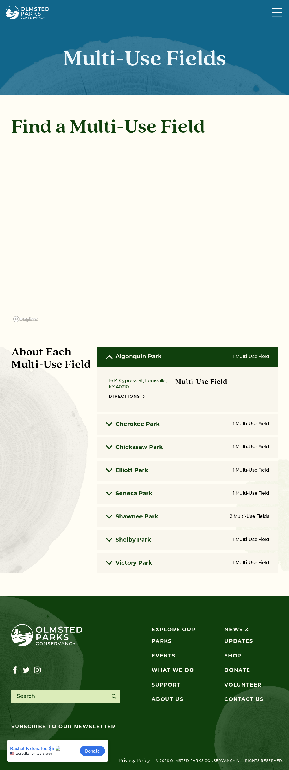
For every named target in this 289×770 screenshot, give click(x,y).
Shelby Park (187, 540)
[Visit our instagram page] (37, 670)
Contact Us (244, 699)
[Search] (114, 696)
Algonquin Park (187, 357)
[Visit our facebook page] (14, 670)
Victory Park (187, 563)
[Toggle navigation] (277, 12)
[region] (144, 234)
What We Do (173, 670)
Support (166, 685)
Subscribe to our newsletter (63, 727)
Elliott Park (187, 471)
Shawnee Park (187, 517)
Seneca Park (187, 494)
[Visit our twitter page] (26, 670)
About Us (167, 699)
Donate (237, 670)
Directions (127, 397)
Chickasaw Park (187, 448)
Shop (233, 656)
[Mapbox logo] (25, 319)
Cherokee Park (187, 424)
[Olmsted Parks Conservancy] (27, 12)
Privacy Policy (134, 761)
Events (164, 656)
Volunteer (243, 685)
